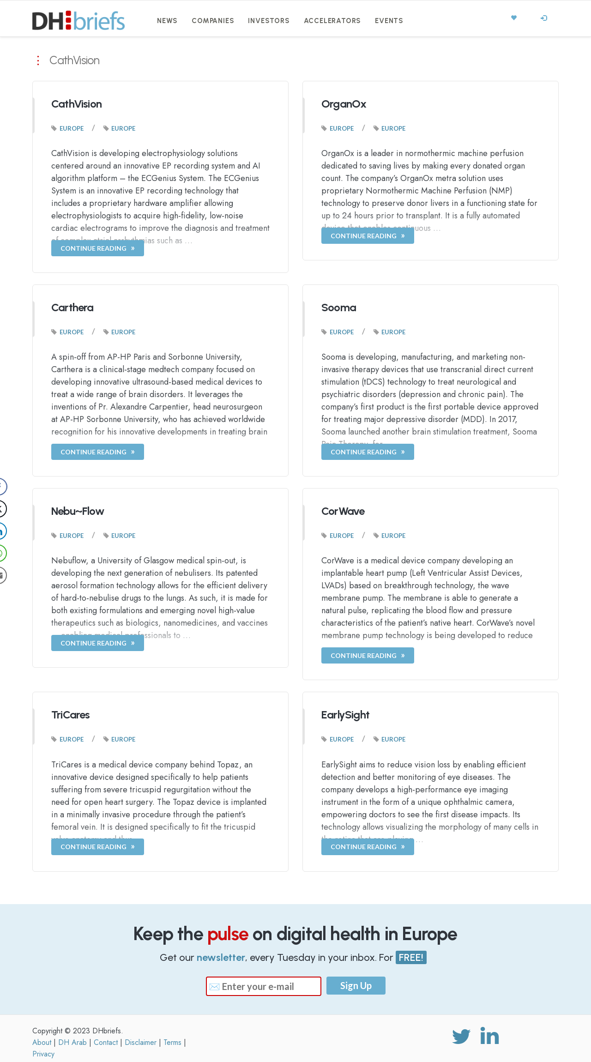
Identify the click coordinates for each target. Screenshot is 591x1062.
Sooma (338, 307)
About (41, 1042)
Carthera (72, 307)
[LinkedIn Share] (15, 531)
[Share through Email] (15, 575)
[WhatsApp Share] (15, 553)
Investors (268, 21)
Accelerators (333, 21)
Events (389, 21)
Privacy (43, 1054)
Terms (172, 1042)
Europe (72, 128)
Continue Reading (93, 248)
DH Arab (72, 1042)
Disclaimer (141, 1042)
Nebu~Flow (77, 511)
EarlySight (345, 714)
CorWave (342, 511)
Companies (213, 21)
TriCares (70, 714)
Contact (106, 1042)
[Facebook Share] (15, 486)
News (167, 21)
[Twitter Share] (15, 509)
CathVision (76, 103)
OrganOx (343, 103)
